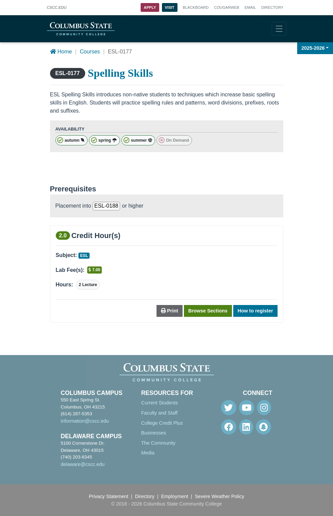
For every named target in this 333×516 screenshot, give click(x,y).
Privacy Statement (108, 496)
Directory (272, 7)
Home (61, 51)
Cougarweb (226, 7)
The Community (158, 443)
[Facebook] (229, 427)
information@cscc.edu (85, 421)
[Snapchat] (263, 427)
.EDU (57, 8)
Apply (150, 7)
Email (250, 7)
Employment (174, 496)
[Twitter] (229, 407)
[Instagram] (264, 407)
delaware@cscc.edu (83, 464)
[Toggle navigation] (279, 29)
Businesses (153, 433)
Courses (90, 51)
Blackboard (196, 7)
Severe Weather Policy (219, 496)
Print (169, 310)
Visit (169, 7)
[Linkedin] (246, 427)
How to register (255, 310)
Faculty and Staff (159, 413)
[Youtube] (247, 407)
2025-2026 (313, 48)
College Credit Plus (162, 423)
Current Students (159, 402)
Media (147, 452)
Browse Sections (208, 310)
